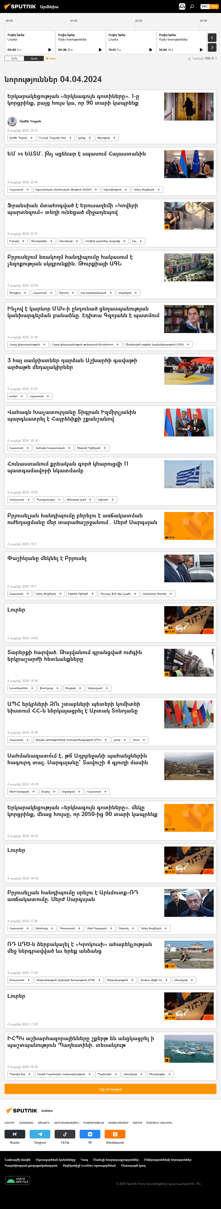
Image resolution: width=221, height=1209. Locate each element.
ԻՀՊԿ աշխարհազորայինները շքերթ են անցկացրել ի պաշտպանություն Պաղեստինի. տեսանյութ (80, 1042)
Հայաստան (16, 189)
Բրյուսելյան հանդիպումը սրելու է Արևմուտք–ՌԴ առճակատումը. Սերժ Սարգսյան (72, 896)
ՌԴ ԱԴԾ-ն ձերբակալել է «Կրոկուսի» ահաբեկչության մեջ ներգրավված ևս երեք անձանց (79, 948)
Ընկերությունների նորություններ (167, 1159)
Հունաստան (16, 499)
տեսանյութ (66, 241)
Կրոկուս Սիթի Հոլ (151, 980)
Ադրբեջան (124, 293)
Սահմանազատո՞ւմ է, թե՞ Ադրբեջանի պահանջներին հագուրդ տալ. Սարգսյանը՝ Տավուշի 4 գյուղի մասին (77, 759)
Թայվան (70, 688)
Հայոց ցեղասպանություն (24, 344)
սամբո (13, 396)
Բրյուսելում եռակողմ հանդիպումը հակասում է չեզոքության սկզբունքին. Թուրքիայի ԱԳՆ (70, 260)
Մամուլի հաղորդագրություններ (116, 1159)
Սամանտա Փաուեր (155, 594)
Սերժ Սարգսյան (19, 791)
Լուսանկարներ (18, 688)
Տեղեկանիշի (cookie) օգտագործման (89, 1165)
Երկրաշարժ (95, 688)
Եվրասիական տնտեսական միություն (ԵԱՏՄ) (63, 189)
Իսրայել (14, 241)
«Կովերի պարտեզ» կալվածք (102, 241)
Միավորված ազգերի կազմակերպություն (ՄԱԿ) (154, 344)
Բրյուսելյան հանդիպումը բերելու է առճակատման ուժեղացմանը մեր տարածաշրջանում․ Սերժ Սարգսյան (82, 519)
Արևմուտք (41, 928)
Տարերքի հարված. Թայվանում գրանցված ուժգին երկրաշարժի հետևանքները (74, 656)
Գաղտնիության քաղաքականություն (31, 1165)
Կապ (84, 1159)
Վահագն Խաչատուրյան (50, 448)
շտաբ (117, 740)
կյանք (81, 138)
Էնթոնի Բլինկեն (78, 594)
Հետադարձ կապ (133, 1165)
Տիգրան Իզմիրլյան (89, 448)
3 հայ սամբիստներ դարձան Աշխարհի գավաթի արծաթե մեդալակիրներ (72, 364)
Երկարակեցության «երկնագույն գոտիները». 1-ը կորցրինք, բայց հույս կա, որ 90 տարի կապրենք (73, 99)
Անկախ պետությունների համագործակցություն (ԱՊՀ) (68, 740)
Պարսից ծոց (17, 1074)
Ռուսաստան (67, 928)
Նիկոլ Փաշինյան (144, 189)
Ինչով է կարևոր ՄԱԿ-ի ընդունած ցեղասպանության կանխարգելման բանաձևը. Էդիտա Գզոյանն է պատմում (83, 312)
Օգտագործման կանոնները (56, 1159)
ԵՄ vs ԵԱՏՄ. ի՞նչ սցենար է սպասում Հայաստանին (76, 153)
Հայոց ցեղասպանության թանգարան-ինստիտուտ (82, 344)
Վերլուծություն (66, 1123)
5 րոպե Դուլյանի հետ (52, 138)
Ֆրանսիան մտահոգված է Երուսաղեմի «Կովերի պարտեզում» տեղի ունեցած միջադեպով (72, 209)
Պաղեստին (104, 1074)
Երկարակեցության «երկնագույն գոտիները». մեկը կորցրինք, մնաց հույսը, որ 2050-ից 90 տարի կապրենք (82, 811)
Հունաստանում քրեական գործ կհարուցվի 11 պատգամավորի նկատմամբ (68, 467)
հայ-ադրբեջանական (93, 293)
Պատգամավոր (45, 499)
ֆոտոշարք (46, 688)
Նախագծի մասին (17, 1159)
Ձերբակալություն (117, 980)
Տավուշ (45, 791)
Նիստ (136, 740)
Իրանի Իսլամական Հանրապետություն (61, 1074)
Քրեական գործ (76, 499)
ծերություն (104, 138)
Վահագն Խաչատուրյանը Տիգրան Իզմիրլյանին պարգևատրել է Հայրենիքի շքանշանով (71, 415)
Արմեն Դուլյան (18, 138)
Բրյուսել (64, 293)
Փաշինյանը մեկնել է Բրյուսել (47, 558)
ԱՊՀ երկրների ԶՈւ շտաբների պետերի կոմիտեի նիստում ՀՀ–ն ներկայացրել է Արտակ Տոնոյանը (73, 707)
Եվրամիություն (113, 189)
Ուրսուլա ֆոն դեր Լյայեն (115, 594)
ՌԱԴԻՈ (137, 1123)
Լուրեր (12, 39)
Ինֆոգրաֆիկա (94, 1123)
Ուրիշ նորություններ (72, 39)
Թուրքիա (15, 293)
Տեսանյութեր (39, 241)
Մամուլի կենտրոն (159, 1123)
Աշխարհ (103, 499)
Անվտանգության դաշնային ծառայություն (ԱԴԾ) (65, 980)
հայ (134, 241)
